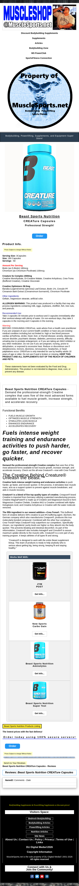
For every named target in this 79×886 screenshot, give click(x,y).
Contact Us (26, 839)
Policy (38, 839)
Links (39, 842)
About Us (11, 839)
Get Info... (40, 594)
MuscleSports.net (39, 800)
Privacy (49, 839)
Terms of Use (64, 839)
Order (39, 235)
